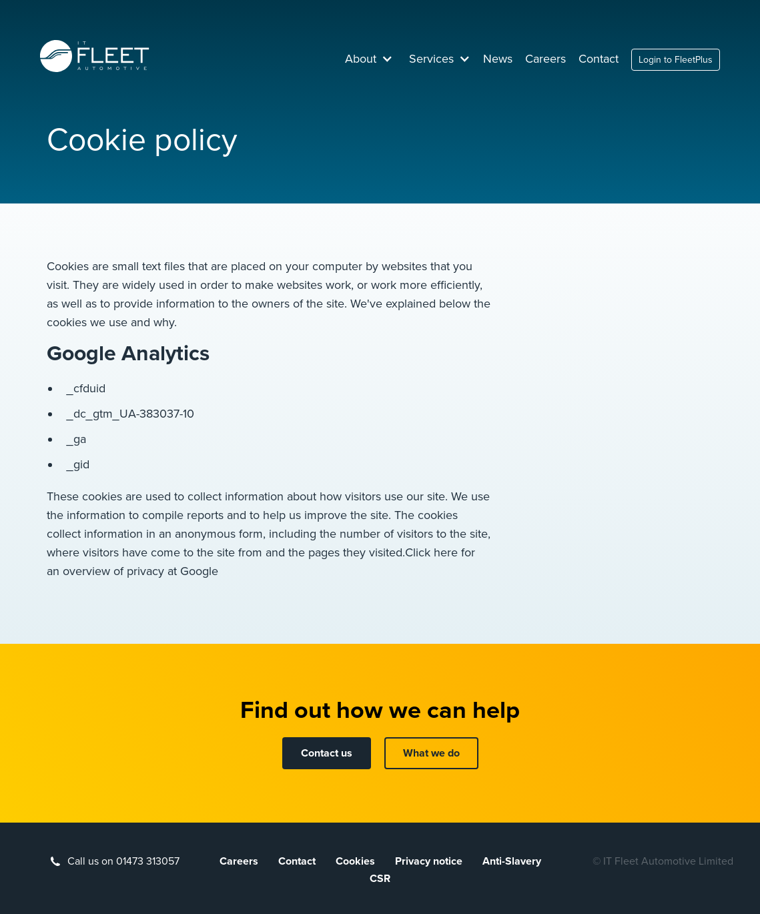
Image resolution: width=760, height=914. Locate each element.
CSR (380, 878)
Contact (599, 59)
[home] (94, 56)
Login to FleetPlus (676, 59)
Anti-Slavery (511, 861)
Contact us (326, 753)
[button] (369, 59)
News (497, 59)
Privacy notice (428, 861)
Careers (545, 59)
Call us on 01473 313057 (123, 861)
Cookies (355, 861)
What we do (431, 753)
